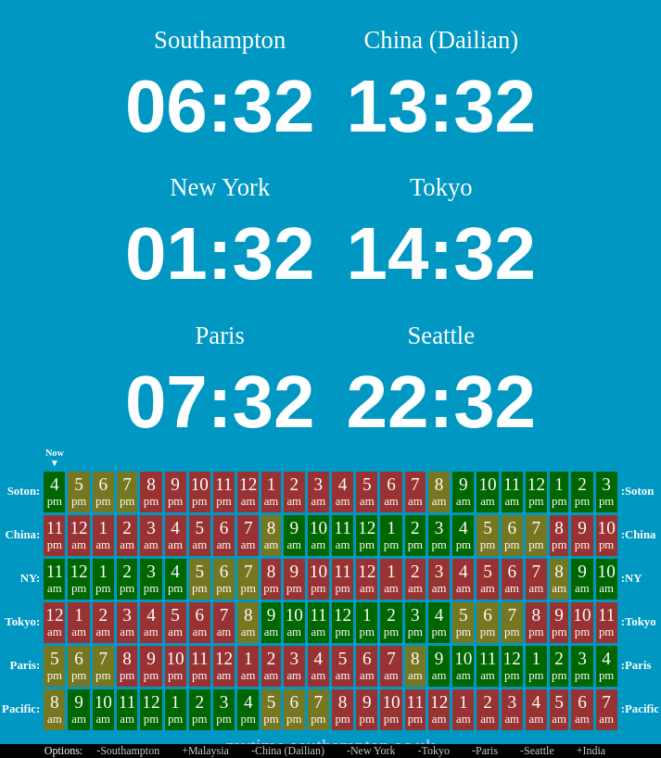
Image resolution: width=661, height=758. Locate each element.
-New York (371, 750)
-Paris (485, 750)
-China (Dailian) (287, 750)
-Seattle (537, 750)
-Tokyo (434, 750)
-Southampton (127, 750)
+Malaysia (205, 750)
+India (591, 750)
